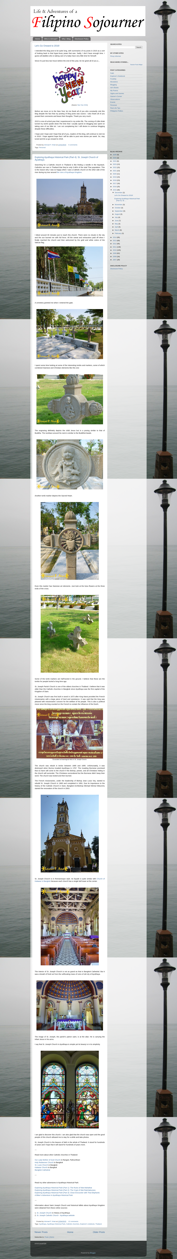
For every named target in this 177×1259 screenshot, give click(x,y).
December (119, 192)
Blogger (93, 1253)
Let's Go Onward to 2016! (47, 46)
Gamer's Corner (116, 96)
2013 (115, 240)
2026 (115, 155)
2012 (115, 244)
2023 (115, 164)
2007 (115, 260)
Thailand (98, 1224)
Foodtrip (113, 79)
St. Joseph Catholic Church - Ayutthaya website (56, 1215)
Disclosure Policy (81, 39)
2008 (115, 256)
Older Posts (99, 1232)
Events (112, 102)
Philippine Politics (116, 111)
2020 (115, 174)
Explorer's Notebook (117, 76)
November (119, 204)
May (116, 224)
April (117, 227)
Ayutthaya (42, 1224)
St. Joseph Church (44, 1213)
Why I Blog (66, 39)
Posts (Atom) (49, 1237)
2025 (115, 158)
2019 (115, 177)
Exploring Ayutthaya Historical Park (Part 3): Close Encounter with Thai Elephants (67, 1193)
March (117, 230)
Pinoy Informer (115, 56)
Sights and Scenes (117, 93)
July (116, 217)
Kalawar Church (41, 1167)
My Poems (114, 90)
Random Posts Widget (136, 64)
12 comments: (73, 1221)
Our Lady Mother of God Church (47, 1160)
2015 (115, 190)
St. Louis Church (41, 1165)
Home (37, 39)
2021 (115, 171)
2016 (115, 187)
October (118, 208)
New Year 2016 (82, 105)
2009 (115, 253)
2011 (115, 247)
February (118, 233)
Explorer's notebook (87, 1224)
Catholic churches (72, 1224)
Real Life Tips (115, 108)
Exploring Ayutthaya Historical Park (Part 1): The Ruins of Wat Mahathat (63, 1188)
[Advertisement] (128, 131)
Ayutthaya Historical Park (56, 1224)
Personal (42, 147)
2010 (115, 250)
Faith (112, 73)
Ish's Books (114, 88)
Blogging (113, 85)
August (117, 214)
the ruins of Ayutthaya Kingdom (69, 172)
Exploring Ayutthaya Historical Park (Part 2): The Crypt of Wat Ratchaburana (65, 1190)
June (117, 221)
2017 (115, 183)
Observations (115, 99)
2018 (115, 180)
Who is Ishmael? (51, 39)
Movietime (114, 82)
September (119, 211)
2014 (115, 237)
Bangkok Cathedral (42, 1170)
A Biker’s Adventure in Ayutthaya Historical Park (54, 1195)
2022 (115, 167)
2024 (115, 161)
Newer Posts (41, 1232)
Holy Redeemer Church (44, 1162)
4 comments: (73, 145)
